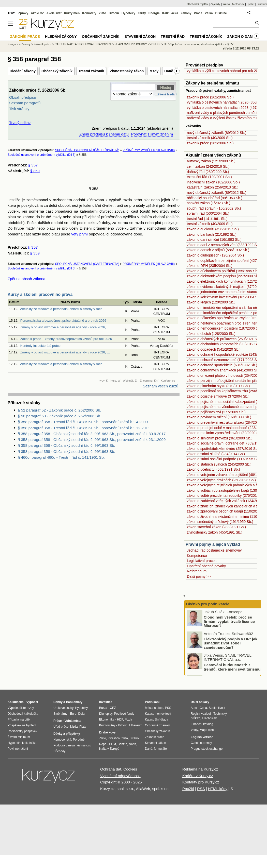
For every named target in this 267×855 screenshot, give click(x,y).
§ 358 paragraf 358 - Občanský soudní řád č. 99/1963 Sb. (66, 445)
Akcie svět (54, 13)
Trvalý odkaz (20, 123)
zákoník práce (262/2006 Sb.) (210, 97)
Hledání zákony (23, 71)
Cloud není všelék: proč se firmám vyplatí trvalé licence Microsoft (229, 622)
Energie (154, 13)
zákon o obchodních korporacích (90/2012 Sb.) (224, 344)
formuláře (160, 748)
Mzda (74, 726)
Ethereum (135, 725)
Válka (209, 13)
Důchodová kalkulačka (23, 713)
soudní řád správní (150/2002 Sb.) (214, 208)
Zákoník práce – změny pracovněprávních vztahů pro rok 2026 (66, 339)
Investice (105, 702)
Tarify (142, 13)
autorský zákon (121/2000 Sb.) (211, 161)
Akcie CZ (37, 13)
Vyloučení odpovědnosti (120, 776)
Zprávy (23, 13)
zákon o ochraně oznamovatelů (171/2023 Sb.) (224, 360)
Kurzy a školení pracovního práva (40, 294)
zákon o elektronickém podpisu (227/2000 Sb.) (223, 276)
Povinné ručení (18, 748)
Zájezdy (215, 4)
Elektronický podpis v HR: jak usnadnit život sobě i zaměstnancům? (230, 644)
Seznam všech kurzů (160, 386)
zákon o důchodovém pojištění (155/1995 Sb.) (223, 271)
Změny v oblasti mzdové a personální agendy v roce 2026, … (65, 327)
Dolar (81, 713)
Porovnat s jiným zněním (152, 134)
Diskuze (221, 13)
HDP (120, 719)
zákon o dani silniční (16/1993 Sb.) (214, 239)
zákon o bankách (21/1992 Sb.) (211, 234)
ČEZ (113, 708)
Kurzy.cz (13, 44)
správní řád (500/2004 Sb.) (208, 213)
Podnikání (152, 702)
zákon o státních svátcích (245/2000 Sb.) (219, 464)
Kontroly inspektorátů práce (40, 346)
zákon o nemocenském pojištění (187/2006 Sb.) (224, 328)
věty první (79, 234)
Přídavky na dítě (19, 719)
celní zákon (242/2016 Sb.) (208, 166)
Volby (194, 730)
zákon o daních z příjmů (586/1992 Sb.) (218, 250)
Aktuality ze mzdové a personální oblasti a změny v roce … (63, 309)
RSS (201, 788)
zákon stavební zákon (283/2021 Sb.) (216, 527)
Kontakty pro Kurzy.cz (200, 782)
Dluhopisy (105, 713)
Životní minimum (19, 737)
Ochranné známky (157, 725)
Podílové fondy (124, 713)
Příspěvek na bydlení (22, 725)
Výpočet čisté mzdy (21, 708)
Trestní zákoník (91, 71)
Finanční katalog (202, 724)
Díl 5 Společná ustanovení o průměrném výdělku (194, 44)
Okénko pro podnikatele (207, 604)
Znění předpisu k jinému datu (103, 134)
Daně (168, 71)
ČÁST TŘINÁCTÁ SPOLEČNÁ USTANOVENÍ (83, 44)
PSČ (168, 708)
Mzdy (154, 71)
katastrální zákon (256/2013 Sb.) (212, 187)
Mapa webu (207, 730)
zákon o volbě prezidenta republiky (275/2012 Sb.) (226, 495)
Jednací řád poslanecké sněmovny (214, 550)
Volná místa (72, 721)
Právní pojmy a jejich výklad (213, 544)
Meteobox (238, 4)
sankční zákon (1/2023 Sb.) (208, 203)
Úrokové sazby (63, 708)
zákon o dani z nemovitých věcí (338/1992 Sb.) (224, 245)
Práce (198, 13)
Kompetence (197, 556)
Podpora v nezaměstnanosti (72, 745)
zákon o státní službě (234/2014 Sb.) (216, 454)
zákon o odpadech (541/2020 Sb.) (214, 349)
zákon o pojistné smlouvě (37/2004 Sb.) (218, 396)
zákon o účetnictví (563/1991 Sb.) (213, 469)
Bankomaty (74, 702)
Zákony (186, 13)
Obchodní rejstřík (197, 4)
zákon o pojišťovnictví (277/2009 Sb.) (216, 412)
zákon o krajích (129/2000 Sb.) (211, 302)
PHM (112, 744)
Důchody (59, 751)
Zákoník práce (43, 44)
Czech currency (201, 743)
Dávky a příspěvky (66, 734)
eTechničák (209, 718)
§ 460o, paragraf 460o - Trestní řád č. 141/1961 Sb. (61, 457)
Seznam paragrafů (24, 103)
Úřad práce (60, 726)
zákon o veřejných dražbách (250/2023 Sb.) (221, 480)
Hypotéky (128, 13)
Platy (82, 726)
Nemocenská (62, 739)
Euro (73, 713)
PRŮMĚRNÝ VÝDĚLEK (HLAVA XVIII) (149, 150)
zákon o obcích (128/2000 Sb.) (211, 334)
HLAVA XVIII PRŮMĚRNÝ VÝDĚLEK (138, 44)
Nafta (132, 744)
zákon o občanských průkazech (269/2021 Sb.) (224, 339)
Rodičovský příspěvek (22, 731)
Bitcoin (114, 13)
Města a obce (154, 708)
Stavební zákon (140, 37)
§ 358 (230, 44)
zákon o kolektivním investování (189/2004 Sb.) (224, 297)
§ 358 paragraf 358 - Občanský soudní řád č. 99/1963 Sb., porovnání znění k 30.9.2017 (92, 434)
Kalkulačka (170, 13)
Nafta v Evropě (109, 748)
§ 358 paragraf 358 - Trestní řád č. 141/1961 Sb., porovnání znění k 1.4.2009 (83, 422)
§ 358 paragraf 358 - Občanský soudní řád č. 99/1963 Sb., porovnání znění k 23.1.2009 (92, 439)
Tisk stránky (19, 109)
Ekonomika (106, 719)
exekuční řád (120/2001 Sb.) (209, 177)
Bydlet (251, 4)
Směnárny (60, 713)
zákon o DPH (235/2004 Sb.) (209, 266)
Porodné (78, 739)
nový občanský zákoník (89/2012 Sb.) (216, 133)
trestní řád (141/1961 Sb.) (207, 219)
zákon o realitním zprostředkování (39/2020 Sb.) (225, 433)
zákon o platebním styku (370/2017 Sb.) (218, 386)
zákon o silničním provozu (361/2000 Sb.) (220, 438)
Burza (103, 708)
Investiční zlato (118, 738)
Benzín (122, 744)
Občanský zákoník (56, 71)
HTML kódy (217, 788)
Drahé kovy (107, 732)
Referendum (196, 571)
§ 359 (35, 171)
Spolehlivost (217, 708)
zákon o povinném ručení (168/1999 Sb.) (219, 417)
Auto (194, 708)
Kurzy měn (72, 13)
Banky (58, 702)
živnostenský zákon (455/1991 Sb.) (214, 532)
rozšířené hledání (165, 94)
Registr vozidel (201, 713)
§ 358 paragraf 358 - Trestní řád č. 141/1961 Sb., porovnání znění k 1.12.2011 (84, 428)
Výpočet (32, 702)
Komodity (89, 13)
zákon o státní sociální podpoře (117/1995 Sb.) (224, 459)
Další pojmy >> (199, 576)
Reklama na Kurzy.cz (200, 769)
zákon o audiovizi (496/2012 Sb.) (213, 229)
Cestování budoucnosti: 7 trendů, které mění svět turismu (232, 667)
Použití (188, 788)
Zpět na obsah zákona (26, 279)
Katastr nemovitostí (158, 713)
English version (202, 737)
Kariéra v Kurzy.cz (197, 776)
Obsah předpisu (22, 97)
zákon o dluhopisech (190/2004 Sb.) (215, 255)
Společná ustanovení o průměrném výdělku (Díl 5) (42, 155)
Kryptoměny (107, 725)
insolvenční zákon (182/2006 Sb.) (213, 182)
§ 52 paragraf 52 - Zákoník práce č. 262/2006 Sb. (59, 410)
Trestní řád (173, 37)
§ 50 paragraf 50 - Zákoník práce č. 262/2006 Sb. (59, 416)
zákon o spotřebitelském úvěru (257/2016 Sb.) (223, 449)
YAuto (226, 4)
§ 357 (33, 165)
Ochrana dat (110, 769)
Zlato (102, 13)
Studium (262, 4)
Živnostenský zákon (127, 71)
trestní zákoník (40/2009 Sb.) (210, 138)
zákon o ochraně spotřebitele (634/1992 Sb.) (222, 365)
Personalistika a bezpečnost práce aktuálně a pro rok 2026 (63, 320)
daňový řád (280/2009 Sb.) (208, 172)
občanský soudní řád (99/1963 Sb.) (214, 198)
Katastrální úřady (156, 719)
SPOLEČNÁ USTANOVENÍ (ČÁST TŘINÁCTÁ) (87, 150)
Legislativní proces (201, 561)
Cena (203, 708)
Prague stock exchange (206, 748)
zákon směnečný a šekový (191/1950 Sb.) (220, 522)
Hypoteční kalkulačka (22, 743)
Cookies (130, 769)
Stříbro (134, 738)
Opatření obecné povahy (206, 566)
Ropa (103, 744)
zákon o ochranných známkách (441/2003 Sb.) (224, 370)
